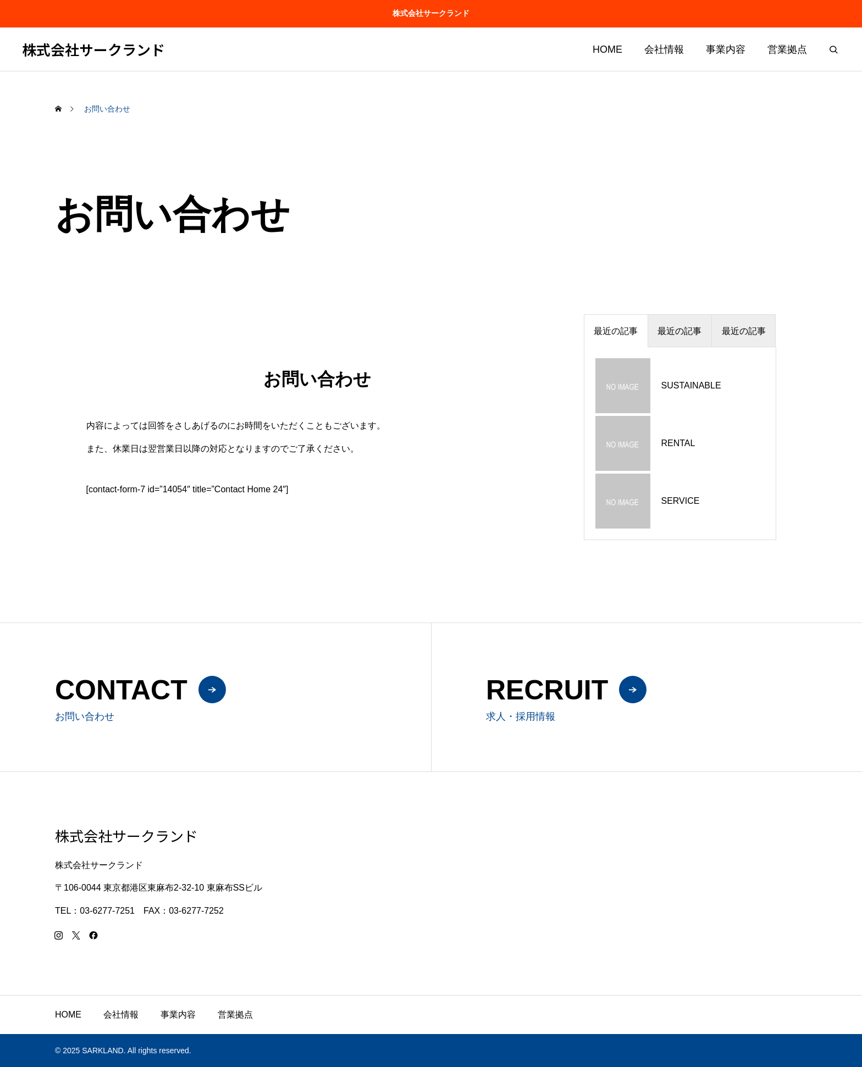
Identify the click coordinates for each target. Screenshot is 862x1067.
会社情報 (664, 49)
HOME (607, 49)
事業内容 (725, 49)
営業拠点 (787, 49)
